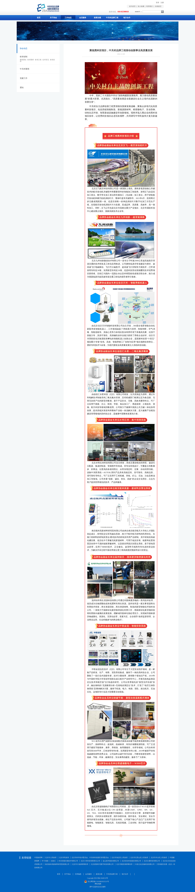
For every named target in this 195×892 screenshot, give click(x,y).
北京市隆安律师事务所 (124, 864)
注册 (162, 3)
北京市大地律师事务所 (80, 864)
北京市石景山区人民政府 (139, 857)
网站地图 (97, 884)
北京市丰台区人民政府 (159, 857)
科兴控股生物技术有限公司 (68, 861)
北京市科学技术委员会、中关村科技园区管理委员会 (90, 857)
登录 (157, 3)
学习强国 (45, 861)
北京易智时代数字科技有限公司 (102, 864)
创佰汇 (53, 861)
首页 (38, 18)
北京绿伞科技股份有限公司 (131, 861)
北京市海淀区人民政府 (119, 857)
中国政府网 (38, 857)
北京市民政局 (64, 857)
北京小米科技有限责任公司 (90, 861)
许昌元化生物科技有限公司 (145, 864)
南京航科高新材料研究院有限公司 (57, 864)
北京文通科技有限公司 (152, 861)
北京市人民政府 (50, 857)
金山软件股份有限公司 (111, 861)
